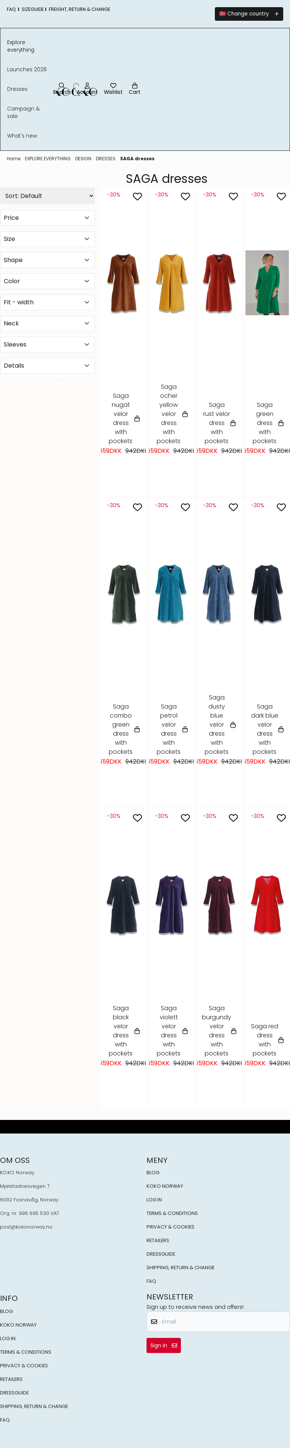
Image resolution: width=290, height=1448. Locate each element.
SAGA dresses (137, 158)
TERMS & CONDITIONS (172, 1213)
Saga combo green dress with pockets (124, 729)
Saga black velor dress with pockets (124, 1031)
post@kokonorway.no (26, 1227)
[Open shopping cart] (134, 89)
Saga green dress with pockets (268, 422)
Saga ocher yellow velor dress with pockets (172, 413)
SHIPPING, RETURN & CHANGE (180, 1267)
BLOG (153, 1172)
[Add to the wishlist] (137, 196)
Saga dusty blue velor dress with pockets (220, 724)
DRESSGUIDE (161, 1254)
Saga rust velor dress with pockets (219, 422)
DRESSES (106, 158)
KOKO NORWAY (165, 1186)
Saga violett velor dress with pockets (172, 1031)
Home (14, 158)
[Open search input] (62, 89)
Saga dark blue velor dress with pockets (267, 729)
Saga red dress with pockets (267, 1040)
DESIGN (84, 158)
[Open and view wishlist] (113, 89)
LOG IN (154, 1199)
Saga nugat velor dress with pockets (124, 418)
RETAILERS (158, 1240)
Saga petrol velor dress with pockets (172, 729)
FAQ (151, 1281)
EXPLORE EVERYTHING (48, 158)
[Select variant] (137, 419)
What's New (22, 136)
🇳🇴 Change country (244, 13)
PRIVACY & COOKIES (170, 1227)
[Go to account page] (87, 89)
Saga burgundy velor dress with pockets (219, 1031)
